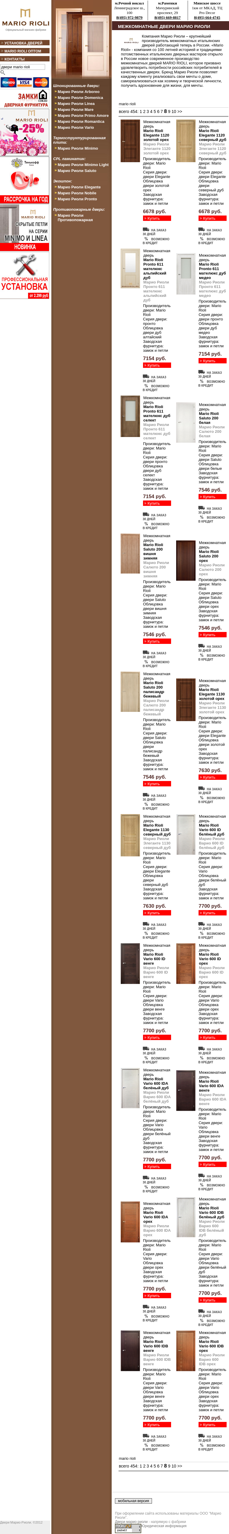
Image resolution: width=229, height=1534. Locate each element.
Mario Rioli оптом (22, 51)
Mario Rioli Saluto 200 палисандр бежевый (153, 689)
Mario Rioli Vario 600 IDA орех (155, 1217)
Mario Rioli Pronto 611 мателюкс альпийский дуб (154, 269)
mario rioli (127, 104)
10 (173, 111)
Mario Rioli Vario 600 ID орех (210, 959)
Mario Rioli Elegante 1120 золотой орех (156, 135)
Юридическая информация (164, 1526)
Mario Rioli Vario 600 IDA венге (211, 1086)
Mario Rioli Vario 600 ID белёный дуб (211, 829)
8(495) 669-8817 (167, 17)
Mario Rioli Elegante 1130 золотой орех (212, 694)
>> (179, 111)
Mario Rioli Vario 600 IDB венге (155, 1346)
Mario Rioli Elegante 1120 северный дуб (212, 135)
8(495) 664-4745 (207, 17)
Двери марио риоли (131, 1522)
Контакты (14, 59)
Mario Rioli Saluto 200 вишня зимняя (153, 551)
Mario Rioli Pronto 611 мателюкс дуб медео (212, 271)
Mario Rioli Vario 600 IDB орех (211, 1346)
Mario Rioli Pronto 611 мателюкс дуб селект (156, 413)
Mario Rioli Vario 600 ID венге (154, 959)
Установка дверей (23, 43)
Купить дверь (153, 220)
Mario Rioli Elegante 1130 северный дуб (157, 829)
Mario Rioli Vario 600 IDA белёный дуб (156, 1083)
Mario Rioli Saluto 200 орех (209, 556)
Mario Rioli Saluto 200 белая (209, 418)
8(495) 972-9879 (129, 17)
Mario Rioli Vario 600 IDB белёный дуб (211, 1212)
